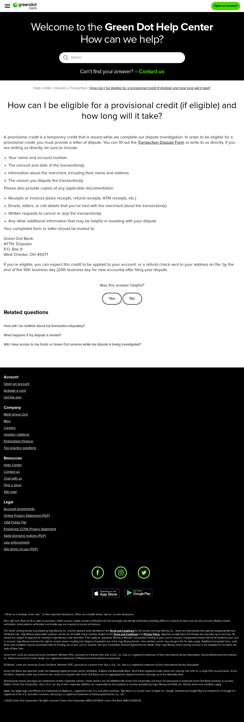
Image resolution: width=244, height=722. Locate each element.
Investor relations (16, 434)
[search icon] (65, 57)
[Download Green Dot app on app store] (105, 593)
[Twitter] (145, 573)
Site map (10, 492)
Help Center (13, 465)
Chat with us (13, 478)
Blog (7, 421)
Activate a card (15, 390)
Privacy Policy (152, 634)
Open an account (16, 384)
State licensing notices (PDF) (25, 536)
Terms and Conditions (122, 631)
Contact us (12, 472)
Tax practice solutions (20, 448)
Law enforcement (16, 542)
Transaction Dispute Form (161, 143)
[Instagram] (122, 573)
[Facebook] (99, 573)
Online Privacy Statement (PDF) (27, 515)
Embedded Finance (18, 441)
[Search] (122, 57)
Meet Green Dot (16, 414)
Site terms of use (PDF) (21, 549)
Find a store (13, 485)
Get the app (13, 397)
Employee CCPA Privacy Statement (30, 529)
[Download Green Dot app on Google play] (138, 593)
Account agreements (19, 509)
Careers (9, 428)
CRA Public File (15, 522)
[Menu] (7, 6)
